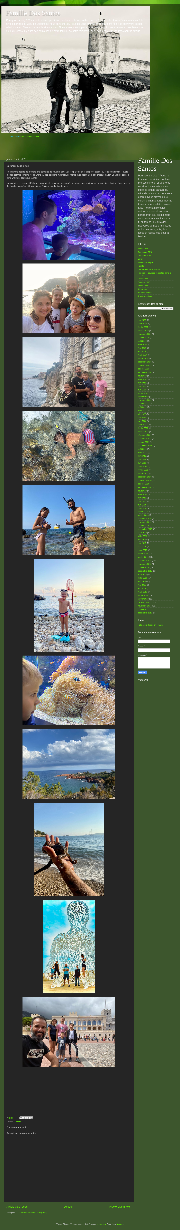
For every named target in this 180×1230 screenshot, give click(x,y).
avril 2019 (142, 546)
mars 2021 (142, 466)
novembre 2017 (145, 606)
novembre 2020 (145, 480)
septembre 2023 (145, 372)
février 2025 (143, 327)
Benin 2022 (143, 248)
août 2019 (142, 533)
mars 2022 (142, 424)
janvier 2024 (143, 358)
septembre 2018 (145, 571)
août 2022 (142, 407)
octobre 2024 (143, 337)
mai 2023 (142, 386)
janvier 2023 (143, 397)
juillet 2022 (142, 411)
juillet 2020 (142, 494)
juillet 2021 (142, 452)
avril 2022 (142, 421)
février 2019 (143, 553)
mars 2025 (142, 323)
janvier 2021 (143, 473)
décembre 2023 (145, 362)
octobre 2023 (143, 369)
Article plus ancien (120, 1206)
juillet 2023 (142, 379)
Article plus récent (17, 1206)
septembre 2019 (145, 529)
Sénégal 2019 (144, 282)
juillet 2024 (142, 344)
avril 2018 (142, 588)
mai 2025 (142, 320)
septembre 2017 (145, 613)
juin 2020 (142, 498)
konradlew (101, 1224)
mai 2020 (142, 501)
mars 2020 (142, 508)
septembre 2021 (145, 445)
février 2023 (143, 393)
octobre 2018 (143, 567)
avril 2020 (142, 505)
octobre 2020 (143, 484)
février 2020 (143, 512)
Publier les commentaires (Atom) (33, 1213)
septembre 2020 (145, 487)
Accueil (68, 1206)
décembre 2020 (145, 477)
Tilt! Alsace (142, 289)
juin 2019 (142, 539)
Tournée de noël (145, 293)
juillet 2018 (142, 578)
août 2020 (142, 491)
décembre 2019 (145, 519)
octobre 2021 (143, 442)
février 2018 (143, 595)
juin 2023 (142, 383)
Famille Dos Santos (33, 13)
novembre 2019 (145, 522)
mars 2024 (142, 355)
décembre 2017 (145, 602)
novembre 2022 (145, 400)
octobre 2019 (143, 526)
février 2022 (143, 428)
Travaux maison (145, 296)
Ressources (143, 279)
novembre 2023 (145, 365)
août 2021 (142, 449)
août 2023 (142, 376)
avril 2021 (142, 463)
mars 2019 (142, 550)
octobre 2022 (143, 404)
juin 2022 (142, 414)
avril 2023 (142, 390)
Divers (140, 259)
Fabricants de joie (145, 262)
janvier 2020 (143, 515)
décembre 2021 (145, 435)
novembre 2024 (145, 334)
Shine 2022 (143, 286)
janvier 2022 (143, 431)
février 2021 (143, 470)
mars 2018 (142, 592)
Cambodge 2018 (145, 252)
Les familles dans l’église (149, 269)
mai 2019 (142, 543)
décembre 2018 (145, 560)
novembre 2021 (145, 438)
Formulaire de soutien (29, 137)
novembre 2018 (145, 564)
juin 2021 (142, 456)
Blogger (119, 1224)
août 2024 (142, 341)
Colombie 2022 (144, 255)
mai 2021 (142, 459)
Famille (18, 1122)
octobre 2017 (143, 609)
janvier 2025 (143, 330)
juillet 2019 (142, 536)
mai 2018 (142, 585)
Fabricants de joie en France (150, 625)
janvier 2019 (143, 557)
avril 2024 (142, 351)
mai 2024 (142, 348)
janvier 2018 (143, 599)
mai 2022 (142, 418)
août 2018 (142, 574)
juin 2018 (142, 581)
